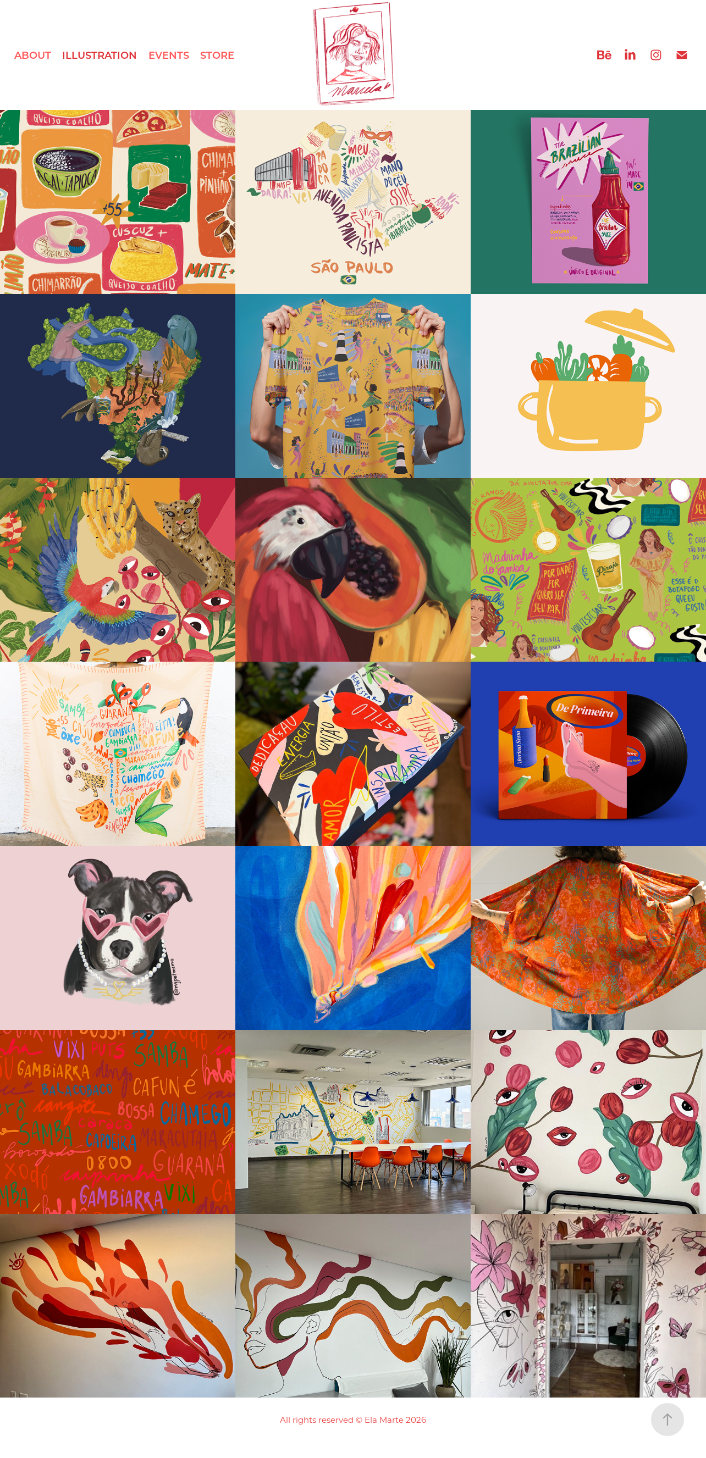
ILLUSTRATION (99, 55)
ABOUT (32, 55)
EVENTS (168, 55)
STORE (217, 55)
